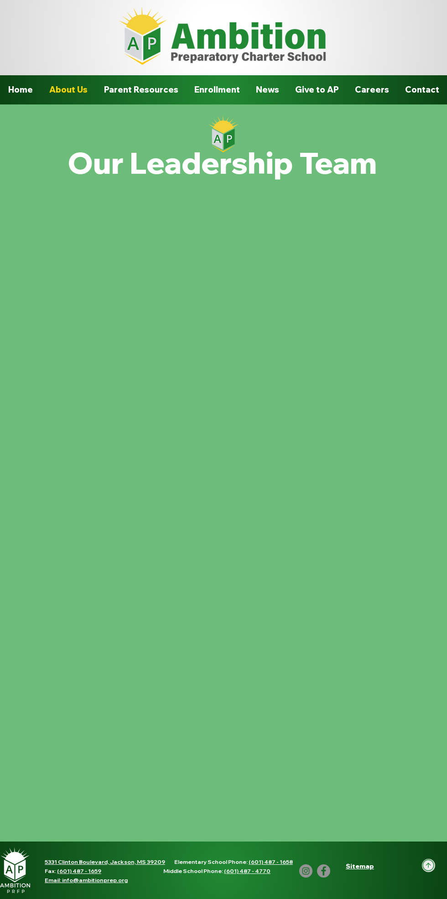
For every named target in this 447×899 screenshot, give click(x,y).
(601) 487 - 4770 (247, 871)
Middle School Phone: (193, 871)
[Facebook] (323, 871)
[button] (360, 866)
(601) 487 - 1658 (271, 861)
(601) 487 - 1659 (79, 871)
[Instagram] (305, 871)
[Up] (428, 865)
